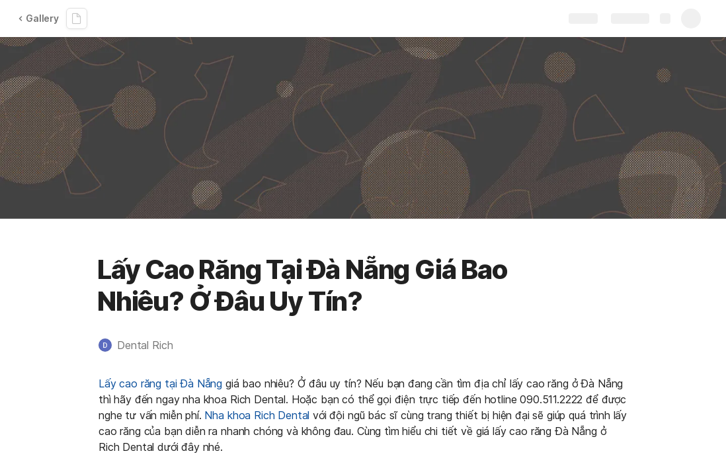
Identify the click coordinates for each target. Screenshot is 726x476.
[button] (142, 345)
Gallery (38, 18)
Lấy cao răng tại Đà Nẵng (160, 383)
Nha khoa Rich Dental (256, 415)
